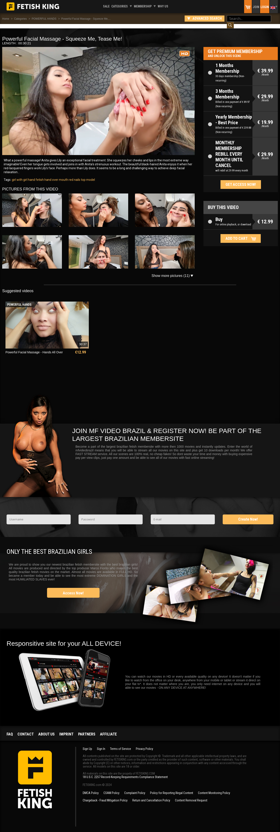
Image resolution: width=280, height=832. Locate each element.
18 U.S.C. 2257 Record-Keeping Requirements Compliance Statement (125, 772)
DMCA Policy (91, 788)
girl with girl (19, 175)
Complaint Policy (134, 788)
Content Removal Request (191, 796)
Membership (143, 6)
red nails (74, 175)
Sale (106, 6)
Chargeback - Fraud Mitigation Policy (105, 796)
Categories (119, 6)
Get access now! (241, 180)
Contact (26, 729)
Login (265, 7)
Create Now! (248, 515)
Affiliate (108, 729)
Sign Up (87, 744)
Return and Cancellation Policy (151, 796)
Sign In (101, 744)
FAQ (10, 729)
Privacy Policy (144, 744)
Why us (163, 6)
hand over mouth (56, 175)
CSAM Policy (111, 788)
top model (87, 175)
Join (256, 7)
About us (46, 729)
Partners (86, 729)
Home (5, 18)
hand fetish (35, 175)
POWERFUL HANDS (44, 18)
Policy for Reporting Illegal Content (171, 788)
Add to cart (237, 234)
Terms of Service (120, 744)
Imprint (66, 729)
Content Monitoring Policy (214, 788)
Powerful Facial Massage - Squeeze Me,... (85, 18)
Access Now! (73, 588)
